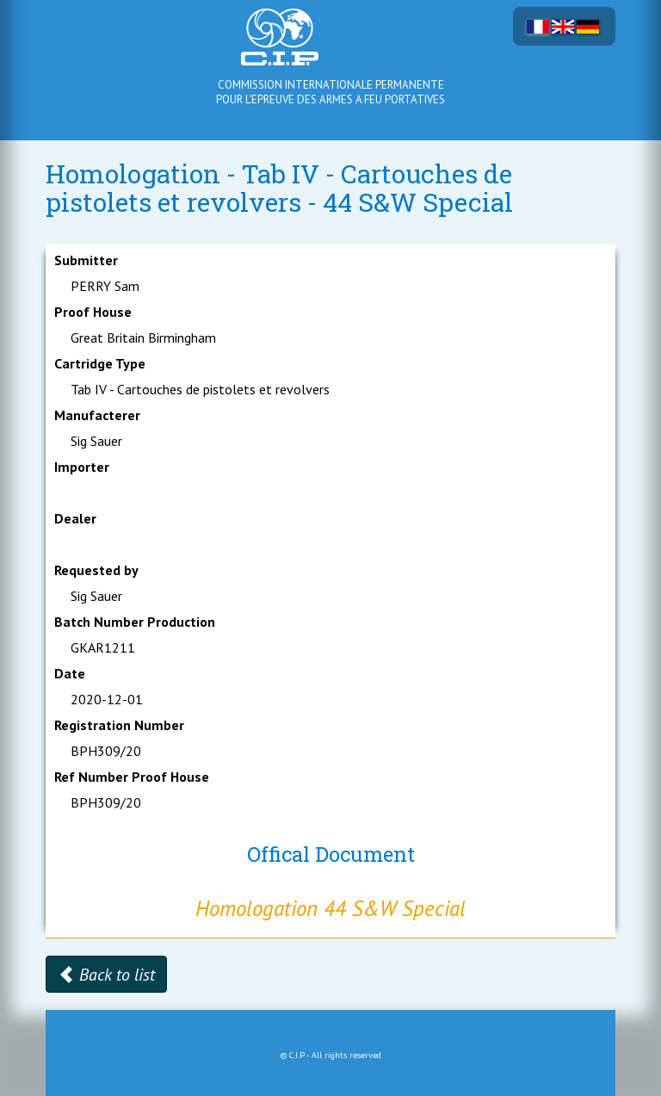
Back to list (106, 974)
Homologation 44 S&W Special (330, 908)
